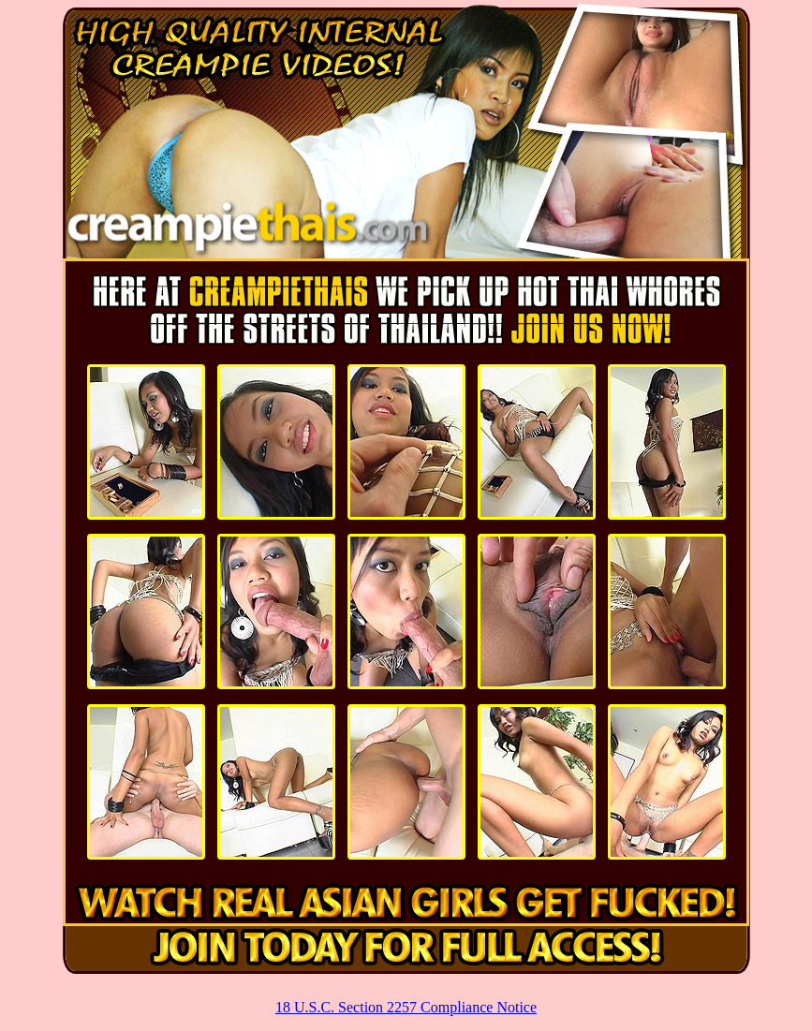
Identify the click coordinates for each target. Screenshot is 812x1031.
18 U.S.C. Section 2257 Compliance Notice (406, 1007)
